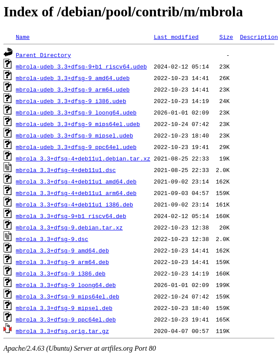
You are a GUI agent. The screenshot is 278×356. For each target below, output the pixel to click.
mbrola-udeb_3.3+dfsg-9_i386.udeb (71, 101)
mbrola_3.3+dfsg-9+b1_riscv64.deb (71, 216)
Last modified (176, 37)
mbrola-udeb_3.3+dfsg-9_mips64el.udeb (78, 124)
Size (226, 37)
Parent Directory (43, 55)
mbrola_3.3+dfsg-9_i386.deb (61, 273)
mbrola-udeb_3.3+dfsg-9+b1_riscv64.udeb (81, 66)
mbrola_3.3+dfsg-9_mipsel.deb (64, 308)
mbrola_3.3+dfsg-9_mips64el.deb (67, 296)
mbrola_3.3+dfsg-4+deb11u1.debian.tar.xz (83, 158)
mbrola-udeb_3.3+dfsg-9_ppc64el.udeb (76, 147)
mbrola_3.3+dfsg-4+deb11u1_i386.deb (74, 204)
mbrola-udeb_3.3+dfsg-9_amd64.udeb (72, 78)
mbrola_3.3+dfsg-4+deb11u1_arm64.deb (76, 193)
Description (259, 37)
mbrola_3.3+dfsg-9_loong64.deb (66, 285)
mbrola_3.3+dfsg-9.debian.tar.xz (69, 227)
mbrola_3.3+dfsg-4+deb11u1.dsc (66, 170)
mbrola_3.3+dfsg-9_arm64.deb (62, 262)
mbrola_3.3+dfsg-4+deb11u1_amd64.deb (76, 181)
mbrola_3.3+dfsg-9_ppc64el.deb (66, 319)
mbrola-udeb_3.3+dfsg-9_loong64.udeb (76, 112)
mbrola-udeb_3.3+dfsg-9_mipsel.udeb (74, 135)
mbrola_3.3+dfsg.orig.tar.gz (62, 331)
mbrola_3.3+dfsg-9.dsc (52, 239)
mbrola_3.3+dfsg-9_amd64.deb (62, 250)
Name (23, 37)
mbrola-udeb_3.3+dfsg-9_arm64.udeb (72, 89)
